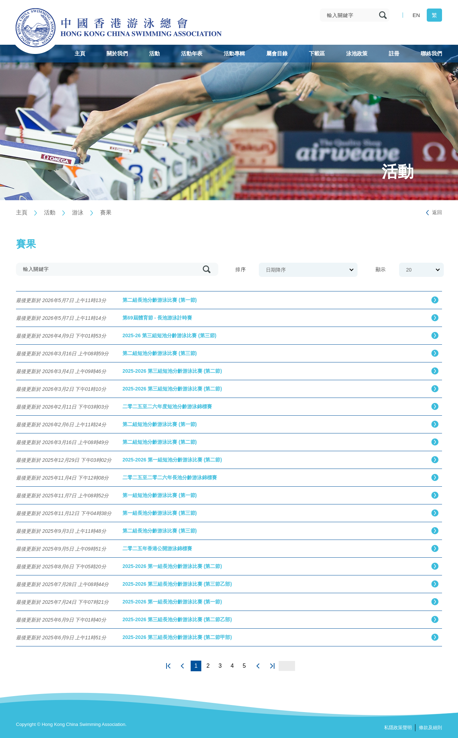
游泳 (77, 212)
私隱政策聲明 (398, 727)
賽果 (105, 212)
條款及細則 (430, 727)
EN (416, 15)
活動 (49, 212)
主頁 (21, 212)
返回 (437, 212)
